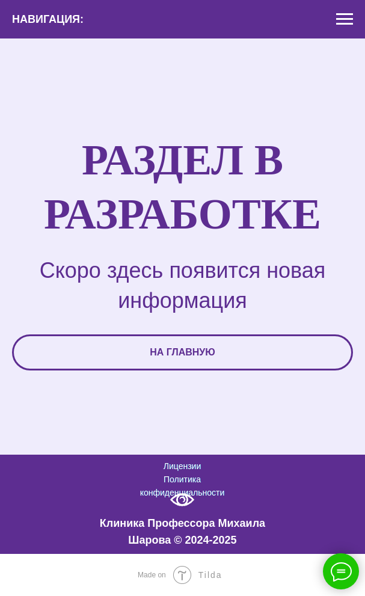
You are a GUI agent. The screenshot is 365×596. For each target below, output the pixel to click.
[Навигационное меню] (344, 19)
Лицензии (182, 466)
